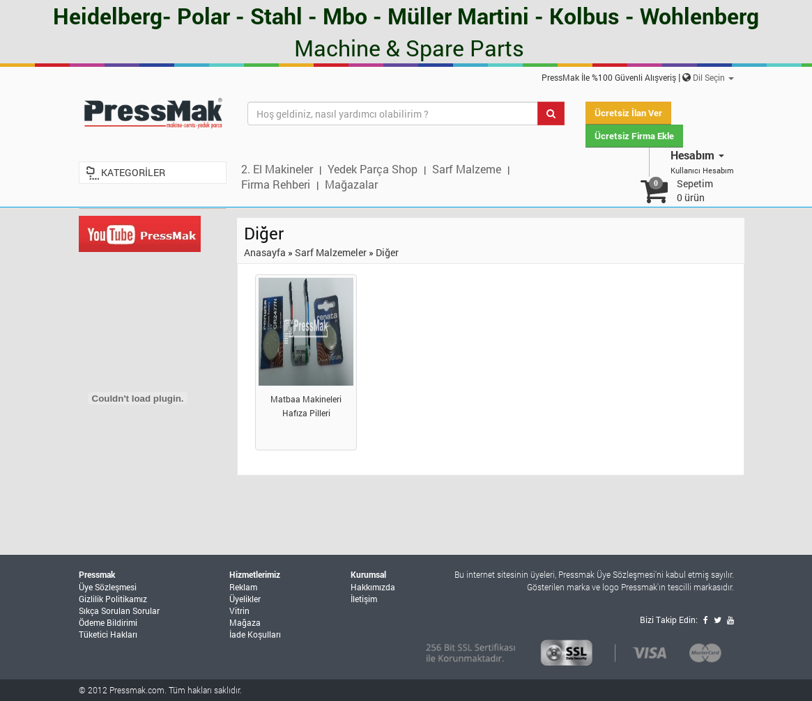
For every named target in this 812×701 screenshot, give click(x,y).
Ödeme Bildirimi (108, 622)
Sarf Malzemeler (331, 252)
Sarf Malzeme (466, 169)
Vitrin (239, 610)
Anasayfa (265, 252)
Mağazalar (351, 184)
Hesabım (697, 155)
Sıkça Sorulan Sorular (119, 610)
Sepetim (695, 190)
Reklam (243, 586)
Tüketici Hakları (108, 634)
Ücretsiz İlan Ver (628, 113)
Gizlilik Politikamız (113, 598)
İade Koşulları (255, 634)
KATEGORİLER (133, 172)
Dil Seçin (713, 77)
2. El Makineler (277, 169)
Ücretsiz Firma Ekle (634, 135)
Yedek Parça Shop (373, 169)
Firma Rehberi (275, 184)
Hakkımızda (373, 586)
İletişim (364, 598)
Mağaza (245, 622)
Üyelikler (245, 598)
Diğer (387, 252)
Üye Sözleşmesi (108, 586)
